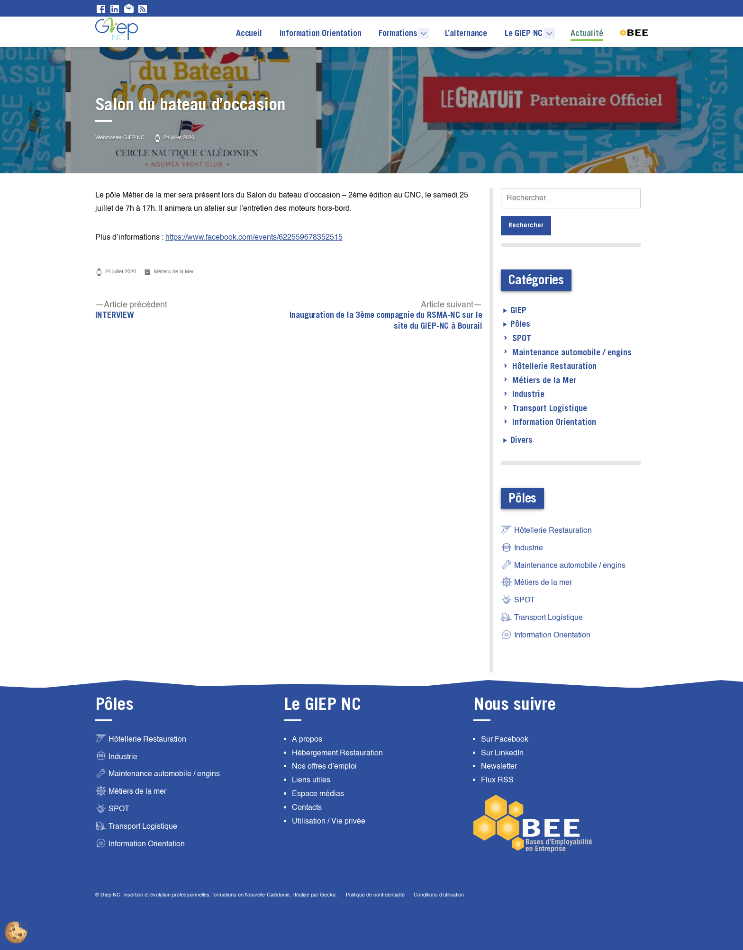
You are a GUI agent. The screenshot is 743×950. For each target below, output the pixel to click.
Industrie (528, 394)
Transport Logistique (549, 408)
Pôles (520, 324)
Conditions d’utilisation (439, 894)
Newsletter (499, 766)
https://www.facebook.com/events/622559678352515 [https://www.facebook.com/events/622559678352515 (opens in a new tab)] (254, 237)
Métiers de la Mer (174, 271)
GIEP (518, 310)
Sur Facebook (504, 739)
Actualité (587, 33)
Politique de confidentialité (375, 894)
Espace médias (318, 793)
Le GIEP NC (524, 33)
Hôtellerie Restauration (554, 366)
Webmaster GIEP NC (120, 137)
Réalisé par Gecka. (315, 894)
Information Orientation (321, 27)
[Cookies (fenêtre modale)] (16, 933)
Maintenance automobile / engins (572, 353)
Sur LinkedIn (502, 753)
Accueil (249, 33)
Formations (398, 33)
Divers (521, 440)
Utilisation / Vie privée (328, 821)
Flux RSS (497, 780)
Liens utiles (311, 780)
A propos (307, 739)
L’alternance (466, 33)
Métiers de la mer (536, 582)
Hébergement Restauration (337, 753)
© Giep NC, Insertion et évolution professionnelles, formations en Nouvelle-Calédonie (192, 894)
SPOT (521, 338)
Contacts (307, 807)
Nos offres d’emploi (324, 766)
